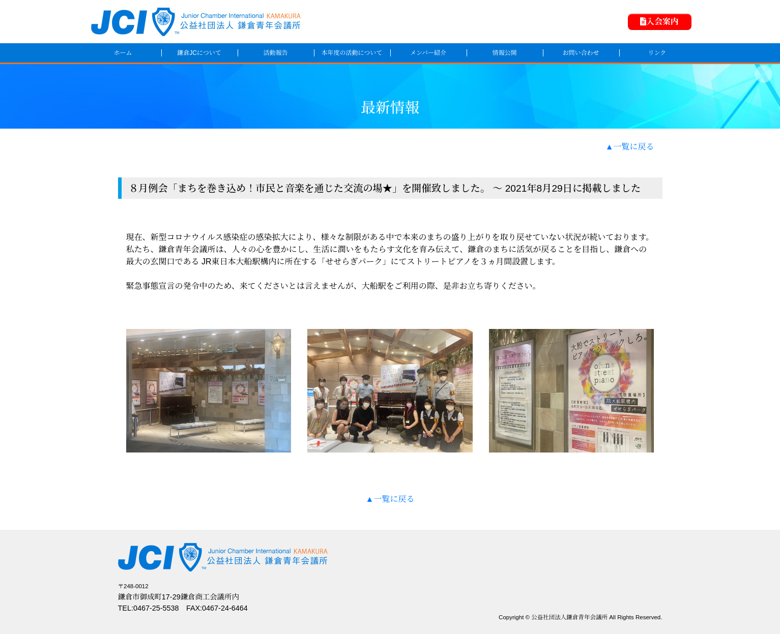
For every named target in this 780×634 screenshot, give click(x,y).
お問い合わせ (580, 52)
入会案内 (659, 21)
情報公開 (504, 52)
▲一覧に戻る (629, 146)
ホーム (122, 52)
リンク (657, 52)
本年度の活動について (352, 52)
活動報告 (275, 52)
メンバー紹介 (428, 52)
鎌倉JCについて (199, 52)
